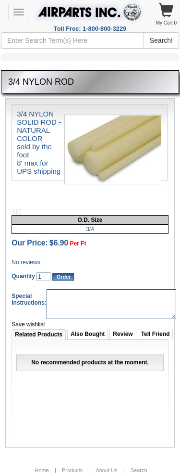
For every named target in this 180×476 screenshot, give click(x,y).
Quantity (23, 276)
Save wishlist (28, 324)
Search (139, 470)
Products (72, 470)
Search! (161, 40)
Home (41, 470)
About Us (106, 470)
